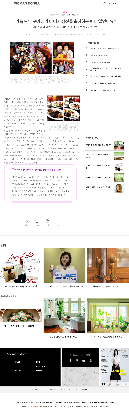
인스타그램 (77, 360)
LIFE (64, 12)
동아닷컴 (58, 403)
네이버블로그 (90, 360)
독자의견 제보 (38, 403)
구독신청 (18, 403)
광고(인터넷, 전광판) (74, 403)
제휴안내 (84, 403)
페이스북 (70, 360)
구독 (117, 384)
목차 (111, 384)
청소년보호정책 (109, 403)
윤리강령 (30, 403)
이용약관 (90, 403)
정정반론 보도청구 (48, 403)
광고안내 (24, 403)
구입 (124, 384)
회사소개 (65, 403)
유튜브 (83, 360)
